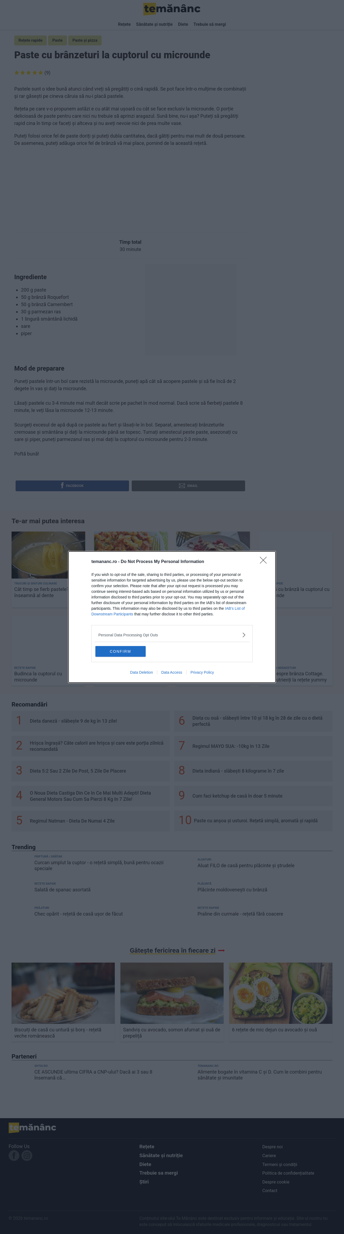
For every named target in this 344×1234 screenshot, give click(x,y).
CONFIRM (121, 651)
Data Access (171, 673)
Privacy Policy (202, 673)
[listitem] (172, 634)
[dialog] (172, 617)
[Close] (265, 562)
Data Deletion (141, 673)
